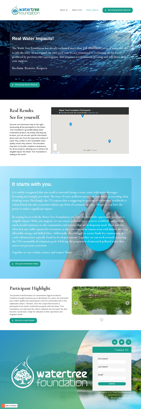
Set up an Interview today (25, 264)
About (62, 10)
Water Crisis (77, 10)
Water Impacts (92, 10)
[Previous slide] (76, 303)
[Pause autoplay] (101, 319)
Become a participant (23, 320)
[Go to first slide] (127, 303)
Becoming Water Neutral (117, 10)
